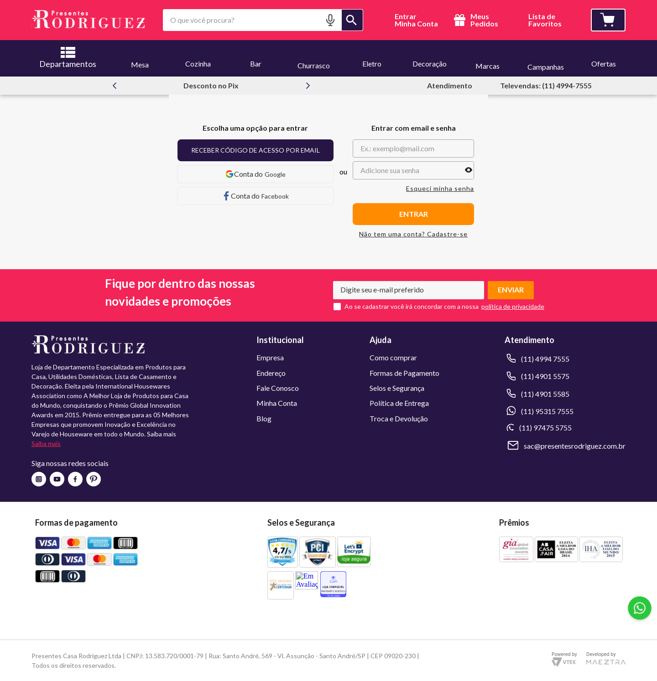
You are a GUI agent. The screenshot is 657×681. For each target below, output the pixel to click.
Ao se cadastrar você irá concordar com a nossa (411, 306)
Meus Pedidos (475, 20)
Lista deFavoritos (545, 20)
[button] (330, 19)
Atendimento (449, 85)
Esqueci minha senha (440, 188)
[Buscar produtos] (352, 20)
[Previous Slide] (114, 85)
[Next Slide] (307, 85)
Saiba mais (46, 443)
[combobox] (263, 20)
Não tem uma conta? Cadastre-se (413, 234)
